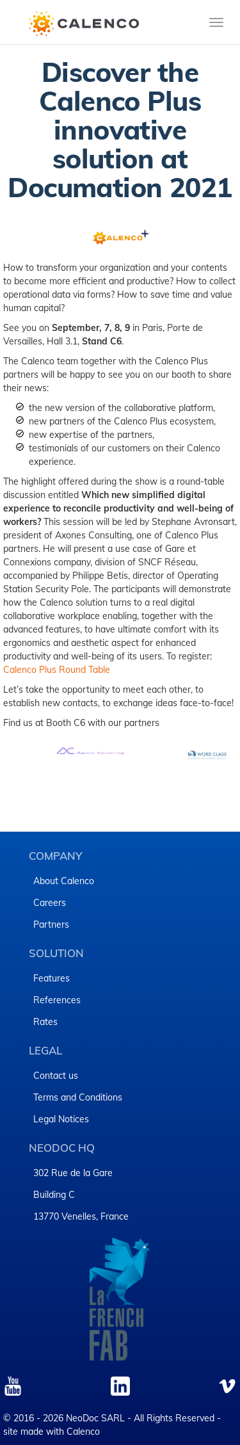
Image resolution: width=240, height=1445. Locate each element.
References (57, 1000)
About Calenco (63, 881)
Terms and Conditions (77, 1097)
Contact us (55, 1075)
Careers (49, 902)
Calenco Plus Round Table (56, 669)
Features (51, 978)
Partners (51, 924)
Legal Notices (61, 1119)
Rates (45, 1022)
